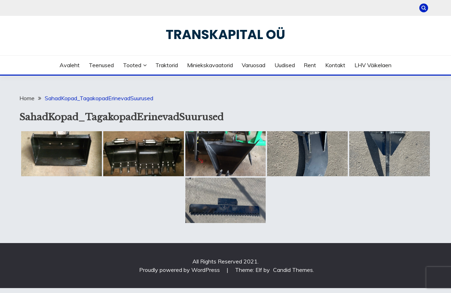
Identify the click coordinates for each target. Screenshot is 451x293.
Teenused (101, 65)
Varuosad (253, 65)
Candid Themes (293, 269)
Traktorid (166, 65)
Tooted (132, 65)
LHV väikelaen (372, 65)
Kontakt (335, 65)
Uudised (284, 65)
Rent (310, 65)
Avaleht (70, 65)
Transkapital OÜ (225, 34)
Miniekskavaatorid (210, 65)
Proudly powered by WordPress (180, 269)
